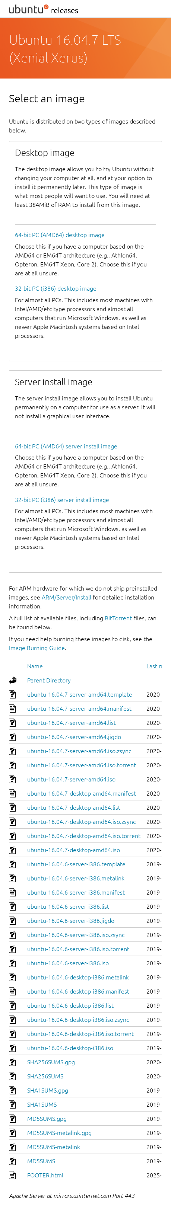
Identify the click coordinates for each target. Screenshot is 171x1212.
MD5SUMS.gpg (47, 1118)
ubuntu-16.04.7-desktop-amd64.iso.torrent (83, 835)
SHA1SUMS (42, 1104)
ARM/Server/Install (66, 597)
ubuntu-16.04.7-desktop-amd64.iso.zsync (81, 821)
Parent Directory (49, 680)
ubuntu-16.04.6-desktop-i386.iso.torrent (80, 1033)
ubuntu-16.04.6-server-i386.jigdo (70, 920)
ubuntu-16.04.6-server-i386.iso (68, 963)
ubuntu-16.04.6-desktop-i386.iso (70, 1048)
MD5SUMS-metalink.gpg (59, 1132)
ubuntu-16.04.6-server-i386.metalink (75, 878)
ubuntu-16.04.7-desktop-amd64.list (73, 807)
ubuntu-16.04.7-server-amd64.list (71, 722)
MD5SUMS (41, 1161)
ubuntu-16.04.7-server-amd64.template (79, 694)
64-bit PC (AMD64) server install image (66, 446)
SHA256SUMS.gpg (51, 1062)
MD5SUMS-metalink (53, 1147)
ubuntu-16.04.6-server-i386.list (68, 906)
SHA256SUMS (45, 1076)
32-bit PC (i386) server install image (62, 499)
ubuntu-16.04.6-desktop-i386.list (70, 1005)
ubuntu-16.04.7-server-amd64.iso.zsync (79, 751)
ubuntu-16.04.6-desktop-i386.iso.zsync (78, 1019)
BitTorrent (118, 618)
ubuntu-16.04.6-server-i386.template (76, 864)
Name (35, 666)
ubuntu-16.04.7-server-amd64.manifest (79, 708)
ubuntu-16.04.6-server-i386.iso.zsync (75, 934)
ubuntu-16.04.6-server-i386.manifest (76, 892)
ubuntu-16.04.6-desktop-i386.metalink (78, 977)
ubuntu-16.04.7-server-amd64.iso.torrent (81, 765)
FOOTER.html (45, 1175)
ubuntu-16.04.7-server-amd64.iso (71, 779)
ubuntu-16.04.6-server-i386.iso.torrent (78, 949)
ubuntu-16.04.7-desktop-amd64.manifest (81, 793)
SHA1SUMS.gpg (47, 1090)
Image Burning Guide (37, 648)
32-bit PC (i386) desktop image (55, 288)
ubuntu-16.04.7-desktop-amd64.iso (73, 850)
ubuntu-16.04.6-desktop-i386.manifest (78, 991)
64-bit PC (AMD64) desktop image (60, 234)
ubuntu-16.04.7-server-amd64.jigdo (74, 736)
